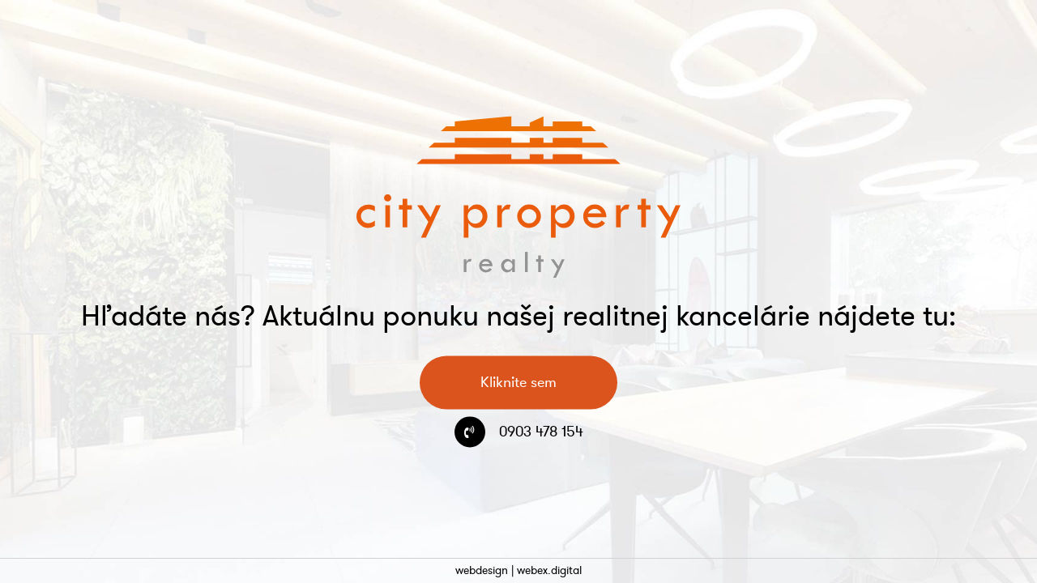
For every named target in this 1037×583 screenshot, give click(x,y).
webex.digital (549, 570)
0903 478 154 (541, 432)
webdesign (481, 570)
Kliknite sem (518, 383)
